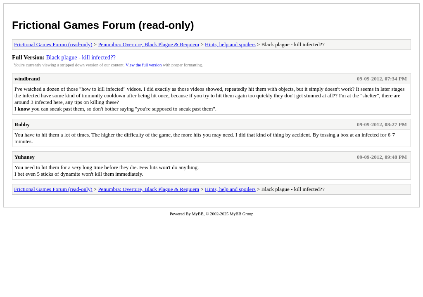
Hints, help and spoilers (230, 44)
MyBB (197, 214)
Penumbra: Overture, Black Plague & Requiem (148, 44)
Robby (22, 124)
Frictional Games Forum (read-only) (103, 25)
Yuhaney (24, 157)
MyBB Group (241, 214)
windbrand (27, 78)
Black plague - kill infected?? (81, 57)
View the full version (144, 65)
